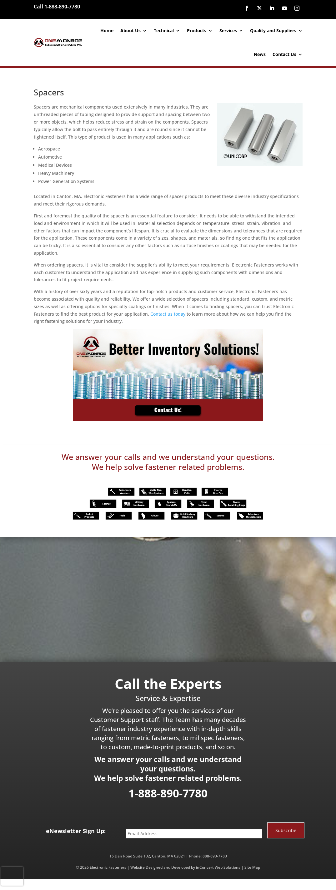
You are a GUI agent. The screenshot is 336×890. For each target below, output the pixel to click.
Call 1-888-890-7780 (57, 6)
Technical (164, 30)
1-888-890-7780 (168, 793)
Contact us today (167, 314)
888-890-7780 (215, 856)
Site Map (252, 867)
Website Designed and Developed (160, 867)
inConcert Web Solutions (218, 867)
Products (196, 30)
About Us (130, 30)
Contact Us (284, 54)
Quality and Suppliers (273, 30)
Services (228, 30)
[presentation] (12, 876)
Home (106, 30)
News (260, 54)
